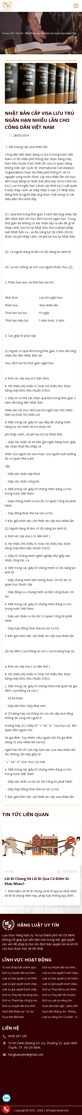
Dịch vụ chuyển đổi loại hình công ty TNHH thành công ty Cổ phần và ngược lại (20, 973)
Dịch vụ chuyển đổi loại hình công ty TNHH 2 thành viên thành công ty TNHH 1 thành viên (59, 967)
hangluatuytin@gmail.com (25, 1054)
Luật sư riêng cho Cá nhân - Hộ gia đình (60, 1017)
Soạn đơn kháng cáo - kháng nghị (58, 1011)
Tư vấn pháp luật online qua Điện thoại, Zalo (19, 967)
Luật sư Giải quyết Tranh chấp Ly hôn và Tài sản (60, 973)
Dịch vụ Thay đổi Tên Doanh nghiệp (58, 995)
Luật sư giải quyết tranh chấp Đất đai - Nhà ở (19, 984)
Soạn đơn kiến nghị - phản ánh (60, 1006)
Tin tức (20, 33)
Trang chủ (8, 33)
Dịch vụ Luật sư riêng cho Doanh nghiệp (57, 1000)
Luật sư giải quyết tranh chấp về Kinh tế (19, 989)
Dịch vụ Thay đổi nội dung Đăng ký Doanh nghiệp (20, 995)
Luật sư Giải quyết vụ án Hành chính (60, 978)
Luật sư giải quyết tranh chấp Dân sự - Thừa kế (59, 984)
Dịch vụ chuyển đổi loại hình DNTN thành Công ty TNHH (18, 1006)
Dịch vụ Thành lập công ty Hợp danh (20, 1000)
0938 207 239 (17, 1036)
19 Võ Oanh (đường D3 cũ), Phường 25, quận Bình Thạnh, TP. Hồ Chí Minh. (42, 1045)
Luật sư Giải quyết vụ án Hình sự (19, 978)
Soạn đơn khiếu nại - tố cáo (18, 1011)
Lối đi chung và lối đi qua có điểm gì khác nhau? (37, 881)
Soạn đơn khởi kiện (13, 1017)
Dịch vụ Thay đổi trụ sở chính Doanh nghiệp (59, 989)
